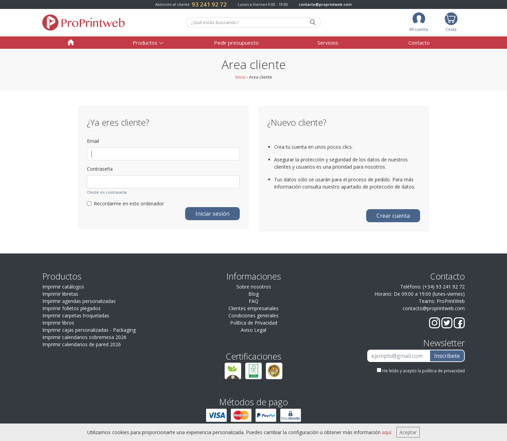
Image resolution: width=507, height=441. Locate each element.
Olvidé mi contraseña (107, 192)
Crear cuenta (393, 215)
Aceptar (408, 432)
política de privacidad (443, 371)
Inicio (240, 77)
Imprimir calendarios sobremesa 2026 (84, 337)
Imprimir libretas (60, 294)
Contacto (419, 42)
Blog (253, 294)
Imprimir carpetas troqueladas (75, 315)
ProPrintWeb (451, 301)
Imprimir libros (58, 322)
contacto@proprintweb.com (325, 4)
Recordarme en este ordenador (125, 203)
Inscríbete (447, 356)
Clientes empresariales (253, 308)
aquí (386, 432)
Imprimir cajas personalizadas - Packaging (89, 330)
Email (93, 141)
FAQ (253, 301)
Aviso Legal (253, 330)
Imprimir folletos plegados (71, 308)
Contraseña (100, 169)
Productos (145, 42)
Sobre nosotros (253, 286)
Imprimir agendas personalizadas (79, 301)
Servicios (327, 42)
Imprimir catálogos (63, 286)
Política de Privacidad (253, 322)
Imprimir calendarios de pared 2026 (81, 344)
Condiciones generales (253, 315)
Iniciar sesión (212, 213)
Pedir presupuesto (236, 42)
